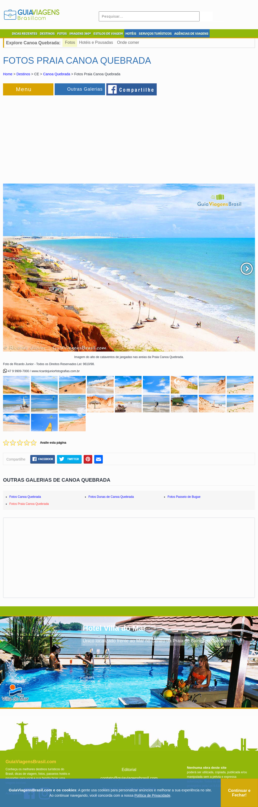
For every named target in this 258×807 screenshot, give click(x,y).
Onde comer (128, 42)
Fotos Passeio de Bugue (184, 497)
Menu (24, 89)
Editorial (129, 769)
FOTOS (62, 33)
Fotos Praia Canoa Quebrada (29, 504)
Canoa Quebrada (56, 74)
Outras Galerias (85, 89)
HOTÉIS (130, 33)
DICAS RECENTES (24, 33)
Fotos (70, 42)
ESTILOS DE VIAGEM (108, 33)
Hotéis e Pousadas (96, 42)
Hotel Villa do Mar (114, 628)
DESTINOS (47, 33)
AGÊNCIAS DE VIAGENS (191, 33)
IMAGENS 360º (80, 33)
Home (7, 74)
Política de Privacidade (152, 795)
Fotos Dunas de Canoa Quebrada (111, 497)
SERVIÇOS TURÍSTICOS (155, 33)
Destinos (23, 74)
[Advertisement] (58, 137)
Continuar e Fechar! (239, 792)
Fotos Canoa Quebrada (25, 497)
